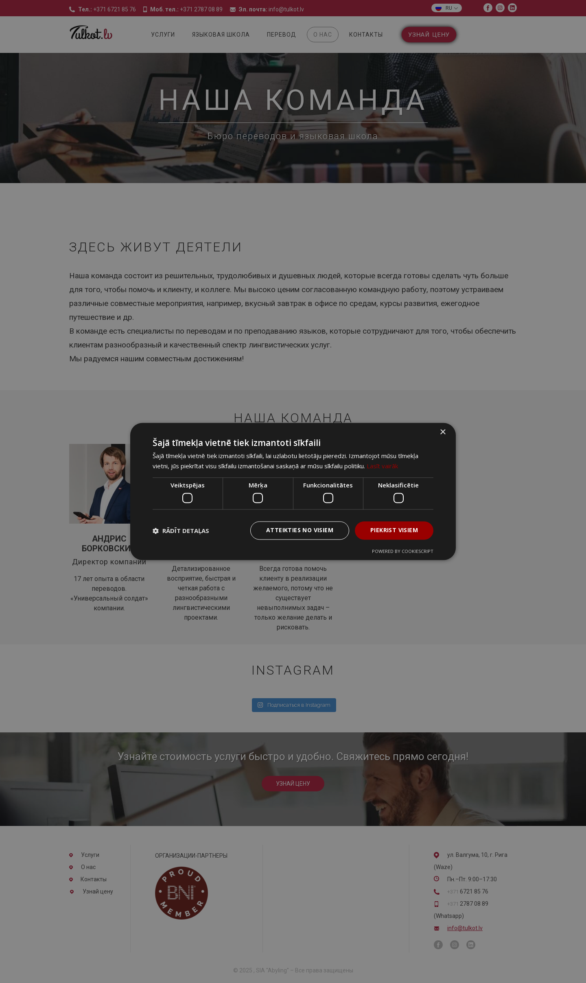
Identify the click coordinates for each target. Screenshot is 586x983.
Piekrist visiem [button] (394, 530)
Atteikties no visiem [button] (299, 530)
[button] (181, 530)
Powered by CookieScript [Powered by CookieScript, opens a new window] (402, 551)
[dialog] (293, 491)
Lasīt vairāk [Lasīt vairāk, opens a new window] (382, 466)
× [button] (443, 432)
